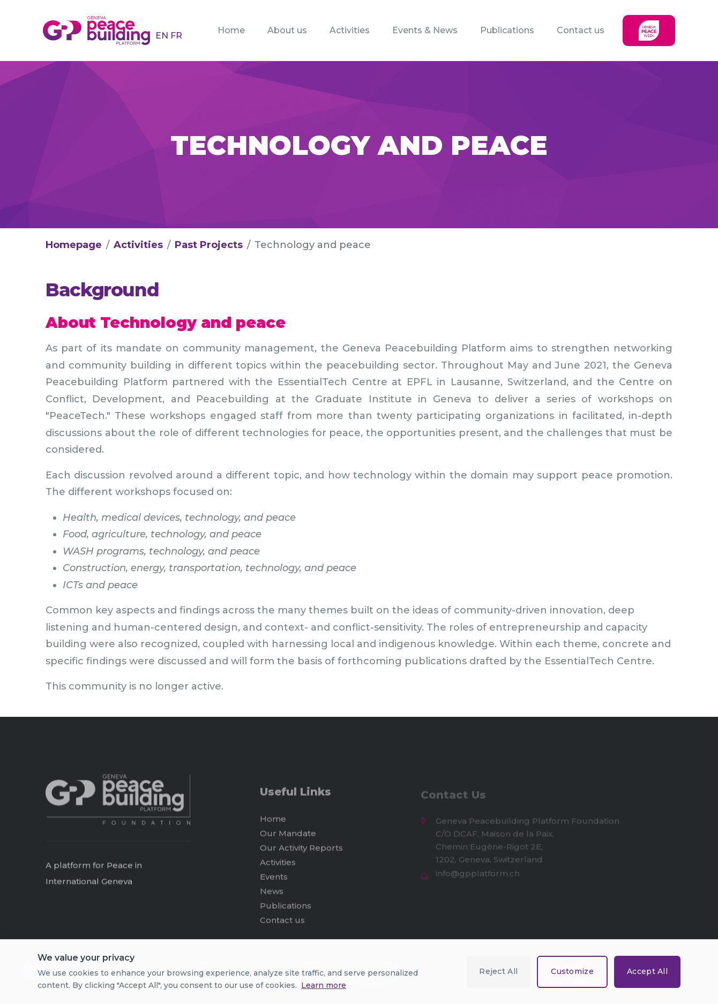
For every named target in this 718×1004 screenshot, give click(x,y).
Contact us (580, 30)
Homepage (74, 245)
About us (287, 30)
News (271, 895)
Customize (572, 971)
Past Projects (209, 245)
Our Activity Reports (301, 852)
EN (162, 36)
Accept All (647, 971)
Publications (507, 30)
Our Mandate (288, 838)
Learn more (323, 985)
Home (231, 30)
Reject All (498, 971)
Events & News (425, 30)
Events (274, 881)
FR (176, 36)
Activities (350, 30)
